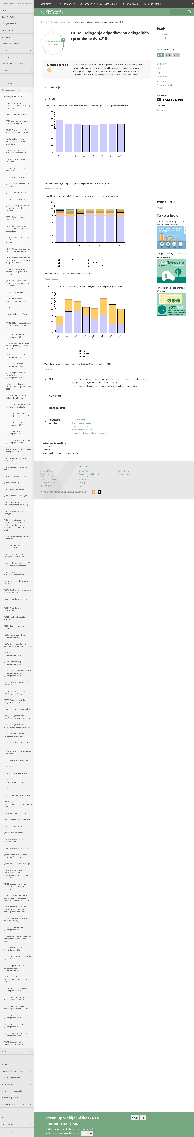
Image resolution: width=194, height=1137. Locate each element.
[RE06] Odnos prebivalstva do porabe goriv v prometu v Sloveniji (18, 271)
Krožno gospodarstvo (13, 96)
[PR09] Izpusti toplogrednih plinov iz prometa (17, 752)
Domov (5, 10)
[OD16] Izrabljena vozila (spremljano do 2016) (15, 432)
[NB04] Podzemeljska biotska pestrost (16, 582)
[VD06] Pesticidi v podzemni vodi (17, 820)
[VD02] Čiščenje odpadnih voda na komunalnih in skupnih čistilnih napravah (18, 325)
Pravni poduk (84, 483)
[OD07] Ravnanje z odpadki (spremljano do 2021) (15, 636)
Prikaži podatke (51, 188)
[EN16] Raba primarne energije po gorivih (18, 468)
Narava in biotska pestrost (13, 1071)
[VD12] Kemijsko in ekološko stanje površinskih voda (15, 855)
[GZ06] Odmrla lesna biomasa (18, 114)
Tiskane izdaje (84, 477)
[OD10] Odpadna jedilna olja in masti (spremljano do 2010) (16, 998)
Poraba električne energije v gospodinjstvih (90, 433)
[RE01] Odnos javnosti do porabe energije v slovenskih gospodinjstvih (18, 228)
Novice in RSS (84, 480)
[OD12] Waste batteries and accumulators (17, 184)
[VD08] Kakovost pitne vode (15, 832)
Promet (5, 70)
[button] (188, 4)
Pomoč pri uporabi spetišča (90, 474)
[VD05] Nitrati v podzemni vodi (16, 813)
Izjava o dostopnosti (87, 485)
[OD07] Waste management (17, 177)
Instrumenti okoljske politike (13, 1104)
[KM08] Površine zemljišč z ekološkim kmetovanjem (16, 151)
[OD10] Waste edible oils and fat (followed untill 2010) (18, 405)
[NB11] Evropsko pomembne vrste (15, 600)
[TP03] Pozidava (12, 307)
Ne (143, 1117)
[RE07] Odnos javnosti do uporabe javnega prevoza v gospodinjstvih (17, 283)
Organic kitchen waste (81, 423)
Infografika (7, 30)
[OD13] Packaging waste (16, 192)
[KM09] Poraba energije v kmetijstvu (16, 160)
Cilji (158, 72)
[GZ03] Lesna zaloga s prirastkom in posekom (17, 537)
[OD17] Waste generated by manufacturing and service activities (17, 208)
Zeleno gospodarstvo (11, 90)
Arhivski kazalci (123, 474)
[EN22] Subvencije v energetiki (16, 495)
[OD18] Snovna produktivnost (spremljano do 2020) (18, 441)
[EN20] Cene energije (12, 482)
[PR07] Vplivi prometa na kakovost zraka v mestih (14, 734)
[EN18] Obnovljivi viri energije (16, 476)
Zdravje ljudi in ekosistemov (13, 63)
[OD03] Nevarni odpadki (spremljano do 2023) (16, 356)
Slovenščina (167, 34)
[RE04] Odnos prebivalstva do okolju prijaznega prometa (18, 250)
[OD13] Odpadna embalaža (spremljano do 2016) (15, 654)
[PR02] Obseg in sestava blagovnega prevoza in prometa (17, 725)
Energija (5, 50)
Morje (4, 1064)
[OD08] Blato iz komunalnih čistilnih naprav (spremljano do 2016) (18, 386)
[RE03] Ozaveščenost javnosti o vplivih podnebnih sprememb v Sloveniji (19, 239)
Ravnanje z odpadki (80, 426)
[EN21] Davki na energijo (14, 489)
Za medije (6, 37)
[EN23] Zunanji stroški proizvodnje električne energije (17, 503)
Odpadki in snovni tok (11, 1077)
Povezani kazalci (165, 85)
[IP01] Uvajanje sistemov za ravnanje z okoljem (17, 122)
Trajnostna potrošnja (10, 1097)
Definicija (161, 63)
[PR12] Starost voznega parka (16, 760)
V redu (135, 1117)
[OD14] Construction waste (17, 199)
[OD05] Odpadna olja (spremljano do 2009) (14, 364)
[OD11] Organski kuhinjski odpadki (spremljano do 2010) (18, 414)
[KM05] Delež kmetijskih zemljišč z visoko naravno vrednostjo (16, 141)
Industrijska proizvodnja (12, 1091)
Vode (4, 1058)
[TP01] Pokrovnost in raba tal (18, 292)
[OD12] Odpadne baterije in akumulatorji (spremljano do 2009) (18, 645)
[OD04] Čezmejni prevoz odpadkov (16, 169)
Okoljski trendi (9, 23)
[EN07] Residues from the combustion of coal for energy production (18, 105)
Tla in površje (7, 1084)
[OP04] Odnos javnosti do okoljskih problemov (14, 701)
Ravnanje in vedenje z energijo (14, 57)
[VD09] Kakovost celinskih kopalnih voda (14, 840)
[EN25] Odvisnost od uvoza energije (15, 512)
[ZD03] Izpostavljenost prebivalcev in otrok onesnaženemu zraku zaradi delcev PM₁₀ (16, 874)
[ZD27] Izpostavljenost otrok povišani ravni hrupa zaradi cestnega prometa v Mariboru (16, 909)
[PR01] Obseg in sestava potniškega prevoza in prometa (17, 716)
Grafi (159, 68)
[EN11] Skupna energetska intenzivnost (15, 459)
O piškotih (87, 1133)
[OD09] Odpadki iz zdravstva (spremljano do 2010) (15, 989)
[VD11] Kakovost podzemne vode (17, 848)
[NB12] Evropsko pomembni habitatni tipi (15, 609)
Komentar (162, 76)
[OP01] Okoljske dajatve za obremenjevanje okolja (15, 692)
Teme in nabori (8, 17)
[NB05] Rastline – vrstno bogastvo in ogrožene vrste (17, 591)
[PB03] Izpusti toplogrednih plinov (17, 709)
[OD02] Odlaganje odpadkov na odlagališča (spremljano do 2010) (18, 345)
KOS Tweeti (162, 110)
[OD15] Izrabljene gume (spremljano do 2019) (15, 423)
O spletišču (83, 471)
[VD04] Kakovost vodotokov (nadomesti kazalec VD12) (15, 1043)
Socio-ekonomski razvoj (12, 1111)
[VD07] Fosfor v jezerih (13, 826)
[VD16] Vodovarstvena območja (17, 863)
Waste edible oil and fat (82, 429)
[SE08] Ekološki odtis (12, 767)
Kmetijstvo (6, 77)
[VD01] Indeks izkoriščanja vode (16, 315)
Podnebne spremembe (11, 43)
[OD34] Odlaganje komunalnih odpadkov (18, 218)
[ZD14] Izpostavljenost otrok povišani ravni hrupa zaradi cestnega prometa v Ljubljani (15, 886)
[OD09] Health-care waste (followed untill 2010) (16, 396)
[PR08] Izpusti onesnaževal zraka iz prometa (17, 743)
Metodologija (163, 80)
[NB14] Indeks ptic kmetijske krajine (15, 618)
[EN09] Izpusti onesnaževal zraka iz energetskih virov (17, 450)
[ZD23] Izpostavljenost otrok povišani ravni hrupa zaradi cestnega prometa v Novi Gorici (17, 898)
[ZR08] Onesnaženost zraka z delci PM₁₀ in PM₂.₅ (16, 919)
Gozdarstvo (7, 83)
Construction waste (80, 419)
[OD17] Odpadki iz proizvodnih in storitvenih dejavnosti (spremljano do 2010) (17, 673)
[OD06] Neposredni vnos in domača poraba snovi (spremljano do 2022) (17, 375)
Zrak (4, 1051)
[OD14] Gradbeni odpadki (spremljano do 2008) (14, 662)
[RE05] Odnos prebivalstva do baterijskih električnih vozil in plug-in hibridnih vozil (18, 260)
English (165, 38)
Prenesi (160, 207)
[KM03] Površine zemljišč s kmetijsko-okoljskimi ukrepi (17, 131)
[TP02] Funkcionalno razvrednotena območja (16, 299)
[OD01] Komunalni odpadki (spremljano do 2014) (17, 335)
